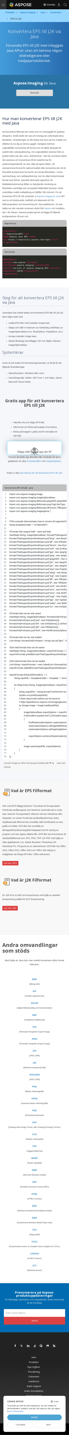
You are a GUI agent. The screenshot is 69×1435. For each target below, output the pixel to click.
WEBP (34, 1158)
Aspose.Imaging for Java (49, 196)
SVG (34, 1134)
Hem (33, 1357)
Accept (34, 1417)
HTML (35, 1194)
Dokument (33, 1376)
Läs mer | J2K (10, 908)
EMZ (34, 1206)
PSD (34, 1110)
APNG (34, 1098)
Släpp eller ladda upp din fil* (34, 452)
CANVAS (34, 1253)
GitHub (7, 767)
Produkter (34, 1362)
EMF (34, 1015)
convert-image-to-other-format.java (21, 763)
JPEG (34, 1039)
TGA (34, 1230)
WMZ (34, 1218)
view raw (61, 763)
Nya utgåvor (33, 1366)
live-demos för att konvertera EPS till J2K (41, 473)
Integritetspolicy (53, 461)
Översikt (34, 93)
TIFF (34, 1146)
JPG (34, 1027)
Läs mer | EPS (10, 863)
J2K (34, 1063)
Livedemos (33, 1381)
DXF (34, 1122)
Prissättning (34, 1371)
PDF (34, 1182)
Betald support (33, 1395)
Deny (48, 1425)
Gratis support (34, 1386)
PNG (34, 1086)
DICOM (34, 1003)
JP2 (35, 1051)
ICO (35, 1265)
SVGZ (34, 1241)
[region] (34, 625)
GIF (34, 991)
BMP (34, 979)
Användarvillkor (33, 461)
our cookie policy (16, 1411)
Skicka (34, 1320)
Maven (48, 208)
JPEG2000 (34, 1074)
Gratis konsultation (33, 1390)
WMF (34, 1170)
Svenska (49, 4)
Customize (20, 1425)
